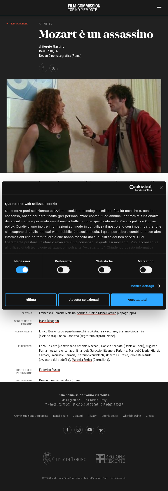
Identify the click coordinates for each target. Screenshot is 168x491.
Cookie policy (110, 416)
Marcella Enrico (82, 360)
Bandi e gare (60, 416)
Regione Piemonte (110, 458)
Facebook (67, 430)
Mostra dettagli (142, 286)
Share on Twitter (53, 67)
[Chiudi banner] (161, 187)
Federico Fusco (49, 370)
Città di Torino (64, 458)
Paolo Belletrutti (141, 355)
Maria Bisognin (49, 321)
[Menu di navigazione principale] (159, 8)
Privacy (92, 416)
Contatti (78, 416)
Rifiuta (31, 300)
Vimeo (101, 430)
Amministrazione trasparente (31, 416)
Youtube (90, 430)
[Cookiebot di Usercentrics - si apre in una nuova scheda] (133, 188)
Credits (150, 416)
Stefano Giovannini (131, 331)
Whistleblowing (132, 416)
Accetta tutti (137, 300)
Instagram (78, 430)
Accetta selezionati (84, 300)
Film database (18, 23)
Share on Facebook (43, 67)
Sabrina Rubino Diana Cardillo (96, 313)
